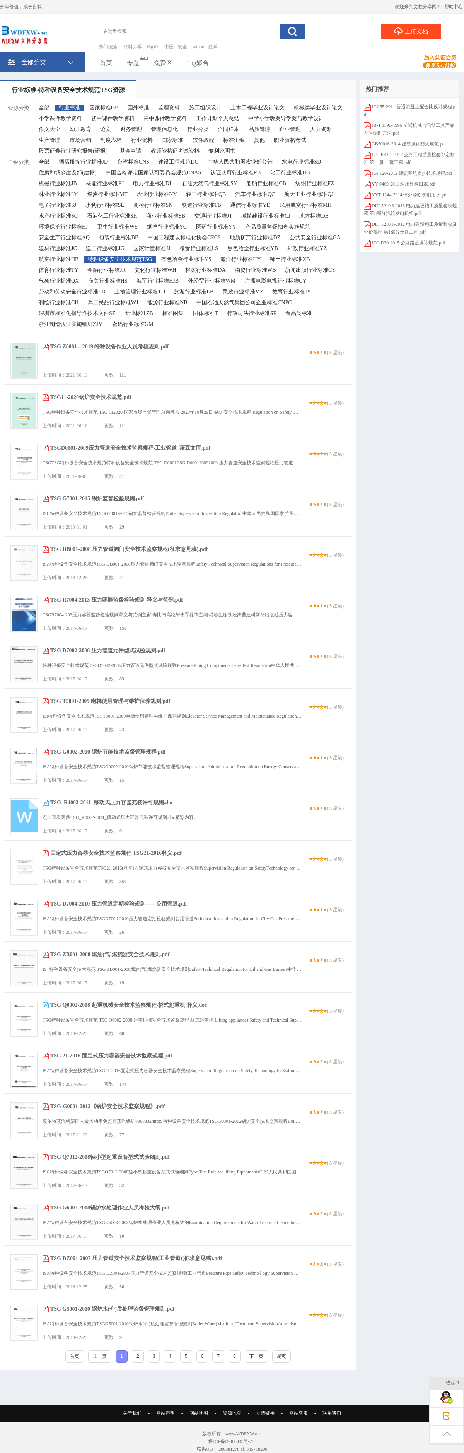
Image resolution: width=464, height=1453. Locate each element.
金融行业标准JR (106, 270)
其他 (259, 140)
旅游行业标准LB (193, 292)
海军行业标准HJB (157, 281)
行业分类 (198, 129)
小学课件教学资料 (60, 118)
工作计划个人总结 (217, 118)
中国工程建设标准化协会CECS (184, 237)
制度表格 (111, 140)
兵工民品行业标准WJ (113, 302)
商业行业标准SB (165, 216)
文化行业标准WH (155, 270)
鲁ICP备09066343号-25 (232, 1441)
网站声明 (165, 1413)
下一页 (256, 1356)
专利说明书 (221, 151)
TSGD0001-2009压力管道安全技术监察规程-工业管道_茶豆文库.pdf (130, 448)
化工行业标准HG (290, 173)
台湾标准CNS (133, 162)
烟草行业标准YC (167, 227)
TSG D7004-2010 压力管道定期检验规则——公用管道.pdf (118, 904)
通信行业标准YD (250, 205)
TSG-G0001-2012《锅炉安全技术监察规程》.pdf (107, 1106)
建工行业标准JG (105, 248)
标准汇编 (234, 140)
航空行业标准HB (58, 259)
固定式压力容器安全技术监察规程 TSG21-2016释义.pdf (116, 853)
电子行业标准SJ (57, 205)
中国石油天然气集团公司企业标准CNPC (244, 302)
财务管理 (131, 129)
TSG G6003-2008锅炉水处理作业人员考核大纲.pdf (110, 1208)
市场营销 (80, 140)
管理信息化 (164, 129)
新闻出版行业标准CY (310, 270)
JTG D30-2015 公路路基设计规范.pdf (408, 243)
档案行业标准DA (205, 270)
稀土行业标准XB (290, 259)
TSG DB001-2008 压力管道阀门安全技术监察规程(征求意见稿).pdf (129, 549)
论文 (105, 129)
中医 (169, 46)
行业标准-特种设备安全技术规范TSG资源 (68, 90)
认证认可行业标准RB (235, 173)
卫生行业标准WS (117, 227)
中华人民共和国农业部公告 (240, 162)
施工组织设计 (205, 108)
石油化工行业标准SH (112, 216)
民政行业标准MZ (243, 292)
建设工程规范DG (178, 162)
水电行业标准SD (301, 162)
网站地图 (198, 1413)
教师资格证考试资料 (175, 151)
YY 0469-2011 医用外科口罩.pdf (403, 184)
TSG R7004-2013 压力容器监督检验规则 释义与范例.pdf (116, 600)
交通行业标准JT (213, 216)
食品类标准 (298, 313)
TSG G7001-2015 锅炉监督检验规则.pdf (97, 498)
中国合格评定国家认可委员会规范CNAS (153, 173)
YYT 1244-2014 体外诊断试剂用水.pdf (410, 195)
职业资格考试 (290, 140)
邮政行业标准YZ (307, 248)
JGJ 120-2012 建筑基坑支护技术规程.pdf (412, 173)
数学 (213, 46)
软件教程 (203, 140)
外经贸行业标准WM (212, 281)
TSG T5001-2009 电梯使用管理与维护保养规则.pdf (110, 701)
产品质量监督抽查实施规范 (277, 227)
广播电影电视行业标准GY (276, 281)
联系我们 (331, 1413)
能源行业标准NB (167, 302)
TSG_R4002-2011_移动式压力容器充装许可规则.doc (112, 802)
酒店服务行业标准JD (83, 162)
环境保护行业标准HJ (63, 227)
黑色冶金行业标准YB (252, 248)
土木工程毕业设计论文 (257, 108)
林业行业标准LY (58, 194)
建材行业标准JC (58, 248)
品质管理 (259, 129)
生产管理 (49, 140)
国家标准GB (103, 108)
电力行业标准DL (153, 183)
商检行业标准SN (153, 205)
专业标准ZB (139, 313)
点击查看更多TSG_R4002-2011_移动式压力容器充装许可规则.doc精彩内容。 (120, 817)
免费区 (163, 63)
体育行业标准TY (58, 270)
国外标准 (138, 108)
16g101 (153, 46)
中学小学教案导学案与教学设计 (286, 118)
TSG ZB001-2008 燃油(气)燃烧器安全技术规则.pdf (109, 954)
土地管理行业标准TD (139, 292)
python (197, 46)
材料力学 (132, 46)
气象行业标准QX (59, 281)
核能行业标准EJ (105, 183)
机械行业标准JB (58, 183)
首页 (106, 63)
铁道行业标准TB (201, 205)
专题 (133, 63)
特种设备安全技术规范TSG (120, 259)
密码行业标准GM (133, 324)
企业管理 (290, 129)
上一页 (100, 1356)
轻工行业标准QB (206, 194)
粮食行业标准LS (198, 248)
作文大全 (49, 129)
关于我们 (132, 1413)
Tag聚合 (198, 63)
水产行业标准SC (58, 216)
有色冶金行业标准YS (186, 259)
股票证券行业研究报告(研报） (75, 151)
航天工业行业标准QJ (309, 194)
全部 (44, 108)
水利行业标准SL (104, 205)
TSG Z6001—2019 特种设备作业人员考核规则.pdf (109, 347)
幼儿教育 (80, 129)
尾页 (281, 1356)
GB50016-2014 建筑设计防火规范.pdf (409, 144)
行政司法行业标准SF (251, 313)
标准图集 (173, 313)
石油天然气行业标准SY (209, 183)
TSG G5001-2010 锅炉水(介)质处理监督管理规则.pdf (112, 1309)
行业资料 (142, 140)
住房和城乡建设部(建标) (67, 173)
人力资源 (321, 129)
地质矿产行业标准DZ (255, 237)
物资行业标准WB (255, 270)
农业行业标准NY (156, 194)
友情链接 (265, 1413)
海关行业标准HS (108, 281)
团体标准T (205, 313)
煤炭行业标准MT (107, 194)
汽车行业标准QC (255, 194)
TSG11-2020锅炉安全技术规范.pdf (90, 397)
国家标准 (172, 140)
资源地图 (232, 1413)
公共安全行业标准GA (315, 237)
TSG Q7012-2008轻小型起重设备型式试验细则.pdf (110, 1157)
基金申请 (131, 151)
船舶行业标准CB (266, 183)
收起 (453, 1383)
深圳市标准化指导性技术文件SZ (77, 313)
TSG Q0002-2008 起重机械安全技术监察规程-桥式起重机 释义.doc (128, 1005)
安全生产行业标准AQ (64, 237)
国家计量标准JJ (151, 248)
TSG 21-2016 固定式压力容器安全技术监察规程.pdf (111, 1056)
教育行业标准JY (291, 292)
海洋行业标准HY (240, 259)
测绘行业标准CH (58, 302)
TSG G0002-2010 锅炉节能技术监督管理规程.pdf (107, 752)
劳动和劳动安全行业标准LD (72, 292)
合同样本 (228, 129)
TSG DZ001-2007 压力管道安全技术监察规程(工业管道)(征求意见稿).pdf (136, 1258)
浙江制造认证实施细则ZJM (71, 324)
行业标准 (69, 108)
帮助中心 (453, 6)
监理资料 (169, 108)
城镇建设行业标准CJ (265, 216)
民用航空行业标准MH (306, 205)
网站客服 (298, 1413)
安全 (182, 46)
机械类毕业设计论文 (318, 108)
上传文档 (411, 31)
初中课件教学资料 (113, 118)
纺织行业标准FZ (314, 183)
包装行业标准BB (119, 237)
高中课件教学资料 (165, 118)
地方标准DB (313, 216)
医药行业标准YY (216, 227)
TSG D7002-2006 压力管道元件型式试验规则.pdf (107, 650)
